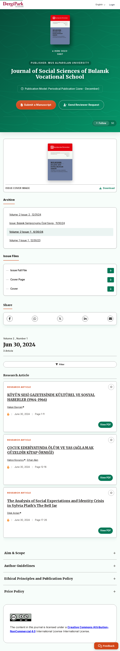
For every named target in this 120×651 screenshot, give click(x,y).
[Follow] (101, 123)
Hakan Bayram (15, 407)
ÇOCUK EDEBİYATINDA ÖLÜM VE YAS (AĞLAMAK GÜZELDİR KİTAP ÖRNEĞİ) (51, 451)
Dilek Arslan (14, 514)
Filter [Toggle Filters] (60, 364)
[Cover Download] (110, 289)
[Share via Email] (110, 319)
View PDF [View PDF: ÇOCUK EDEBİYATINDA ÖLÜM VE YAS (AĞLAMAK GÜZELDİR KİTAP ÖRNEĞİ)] (105, 478)
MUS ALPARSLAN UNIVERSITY (68, 63)
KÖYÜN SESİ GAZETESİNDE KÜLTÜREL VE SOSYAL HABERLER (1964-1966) (51, 397)
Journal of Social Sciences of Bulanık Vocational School (60, 74)
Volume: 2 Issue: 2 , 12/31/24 (25, 214)
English (100, 4)
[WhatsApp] (35, 319)
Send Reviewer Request (81, 104)
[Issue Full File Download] (110, 270)
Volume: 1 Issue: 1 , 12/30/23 (24, 240)
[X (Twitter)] (60, 319)
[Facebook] (10, 319)
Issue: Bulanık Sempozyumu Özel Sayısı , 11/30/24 (37, 223)
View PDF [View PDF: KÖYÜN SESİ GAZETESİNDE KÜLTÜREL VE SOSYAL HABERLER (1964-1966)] (105, 425)
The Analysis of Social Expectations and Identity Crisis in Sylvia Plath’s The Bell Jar (56, 504)
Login (112, 4)
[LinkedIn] (85, 319)
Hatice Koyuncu (16, 461)
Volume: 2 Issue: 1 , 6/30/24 (26, 231)
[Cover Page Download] (110, 279)
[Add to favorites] (111, 387)
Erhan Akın (32, 461)
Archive (9, 199)
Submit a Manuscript (36, 104)
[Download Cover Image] (107, 188)
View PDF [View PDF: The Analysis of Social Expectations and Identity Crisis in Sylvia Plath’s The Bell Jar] (105, 531)
